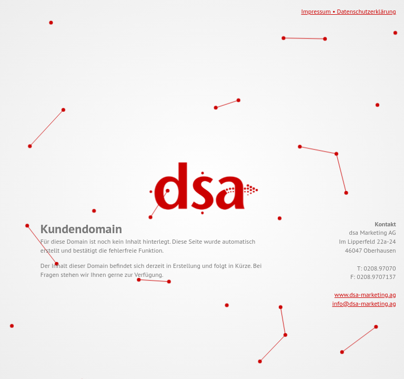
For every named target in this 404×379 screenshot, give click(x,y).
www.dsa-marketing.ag (365, 294)
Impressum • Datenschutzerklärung (348, 11)
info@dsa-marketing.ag (364, 303)
